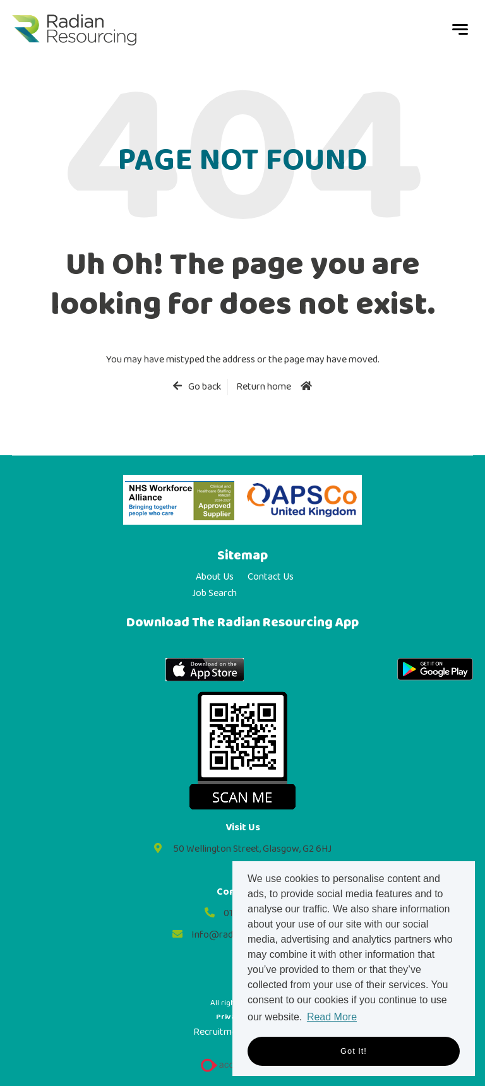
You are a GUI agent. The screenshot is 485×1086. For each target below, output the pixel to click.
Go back (204, 387)
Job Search (214, 593)
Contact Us (271, 577)
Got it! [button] (353, 1051)
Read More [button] (332, 1016)
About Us (215, 577)
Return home (263, 386)
